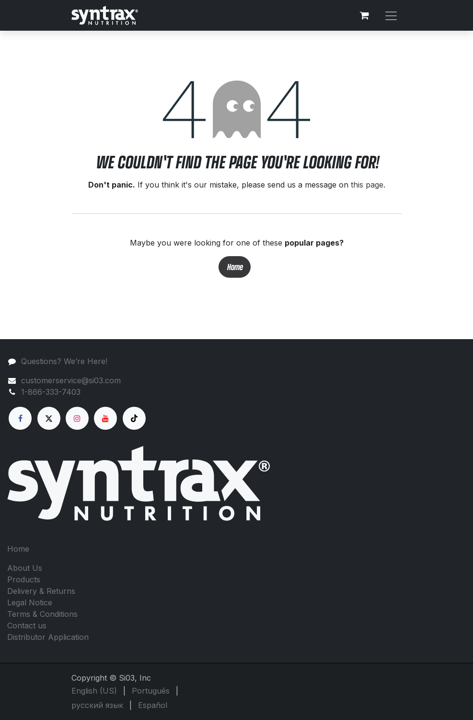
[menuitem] (94, 691)
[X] (48, 418)
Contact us (26, 625)
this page (367, 184)
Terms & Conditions (42, 614)
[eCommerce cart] (364, 15)
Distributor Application (48, 637)
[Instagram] (77, 418)
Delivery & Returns (41, 591)
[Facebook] (20, 418)
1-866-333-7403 (51, 392)
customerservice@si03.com (71, 380)
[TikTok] (134, 418)
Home (234, 267)
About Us (24, 568)
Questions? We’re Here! (64, 361)
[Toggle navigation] (391, 15)
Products (23, 579)
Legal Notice (29, 602)
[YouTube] (105, 418)
